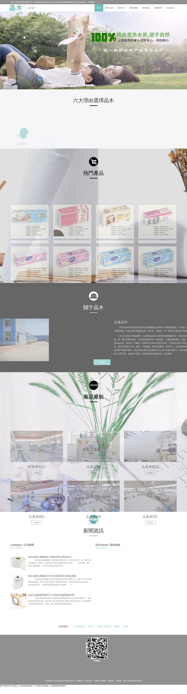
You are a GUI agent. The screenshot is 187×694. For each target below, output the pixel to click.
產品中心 (122, 8)
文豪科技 (111, 681)
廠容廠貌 (134, 8)
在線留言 (170, 8)
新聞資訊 (146, 8)
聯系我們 (158, 8)
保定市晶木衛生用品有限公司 (65, 681)
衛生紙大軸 (47, 2)
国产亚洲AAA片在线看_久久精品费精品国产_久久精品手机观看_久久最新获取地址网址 (33, 686)
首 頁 (99, 8)
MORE (102, 362)
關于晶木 (109, 8)
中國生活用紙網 (100, 681)
